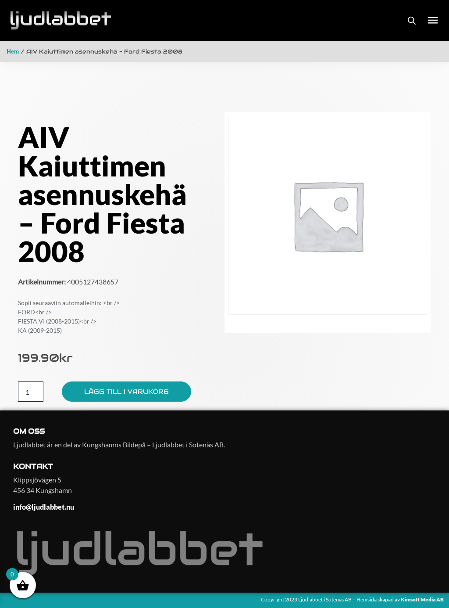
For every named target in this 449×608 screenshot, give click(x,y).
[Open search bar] (411, 20)
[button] (432, 20)
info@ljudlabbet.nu (43, 507)
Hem (13, 51)
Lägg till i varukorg (126, 392)
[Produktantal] (30, 391)
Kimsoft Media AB (423, 599)
